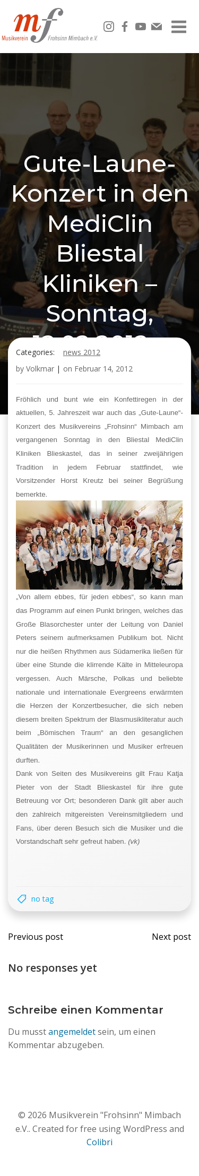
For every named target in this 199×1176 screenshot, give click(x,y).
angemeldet (72, 1031)
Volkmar (40, 369)
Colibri (99, 1142)
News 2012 (81, 352)
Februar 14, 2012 (103, 369)
